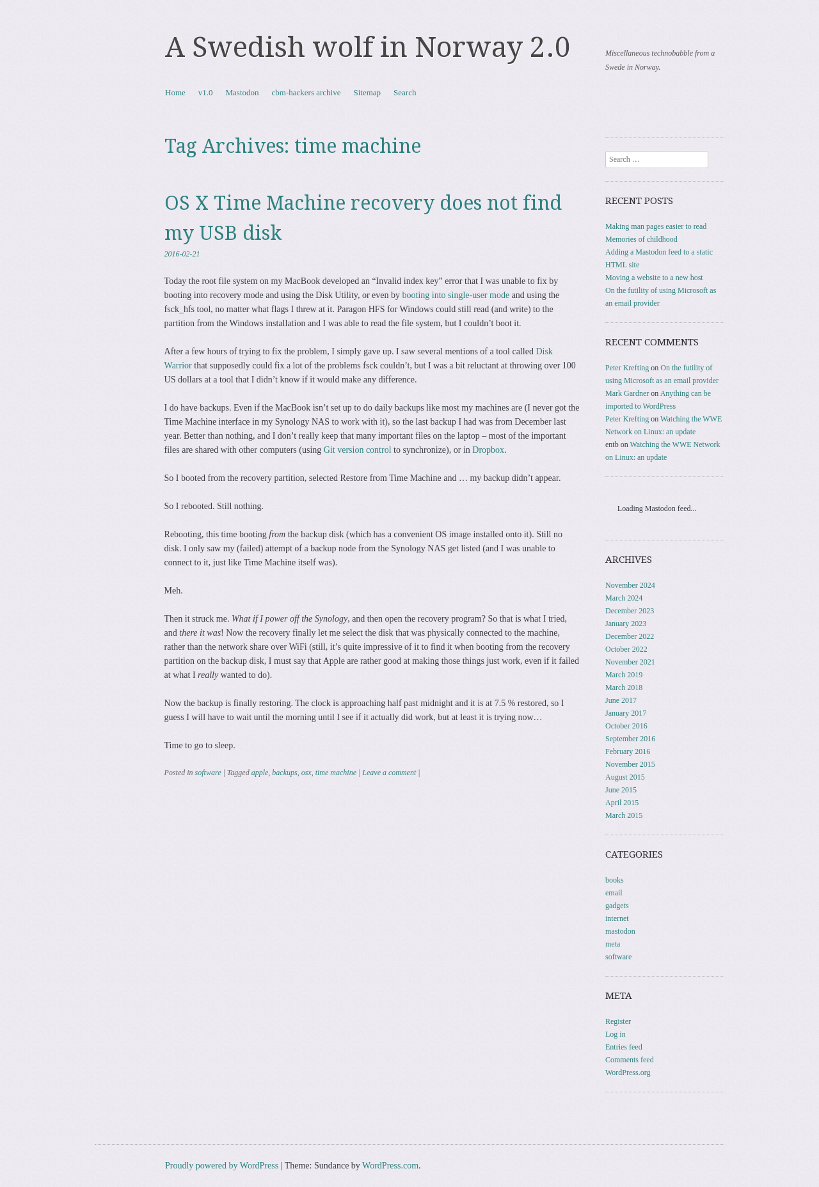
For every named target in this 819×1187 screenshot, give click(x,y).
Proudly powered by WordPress (221, 1165)
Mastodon (242, 92)
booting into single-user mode (456, 295)
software (208, 772)
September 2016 (630, 738)
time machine (335, 772)
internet (617, 918)
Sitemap (367, 92)
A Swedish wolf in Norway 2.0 (368, 47)
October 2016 (626, 725)
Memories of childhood (641, 239)
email (614, 892)
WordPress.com (390, 1165)
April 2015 (622, 802)
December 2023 (629, 610)
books (614, 880)
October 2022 (626, 649)
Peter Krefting (627, 367)
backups (284, 772)
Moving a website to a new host (654, 277)
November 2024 (630, 585)
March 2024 (623, 598)
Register (618, 1021)
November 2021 (630, 661)
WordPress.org (627, 1072)
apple (260, 772)
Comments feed (629, 1059)
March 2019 (623, 674)
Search (405, 92)
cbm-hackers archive (306, 92)
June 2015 (621, 789)
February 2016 (627, 751)
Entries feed (623, 1046)
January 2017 (625, 713)
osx (306, 772)
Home (175, 92)
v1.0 (205, 92)
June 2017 (621, 700)
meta (612, 943)
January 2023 (625, 623)
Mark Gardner (627, 393)
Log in (615, 1034)
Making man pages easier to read (655, 226)
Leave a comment (389, 772)
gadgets (617, 905)
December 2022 (629, 636)
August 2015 (625, 777)
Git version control (358, 450)
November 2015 (630, 764)
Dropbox (488, 450)
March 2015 (623, 815)
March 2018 (623, 687)
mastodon (620, 931)
